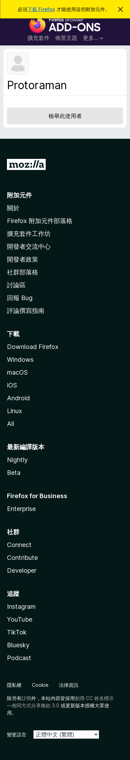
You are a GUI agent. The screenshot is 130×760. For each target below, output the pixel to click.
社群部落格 (22, 272)
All (10, 423)
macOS (17, 372)
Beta (13, 472)
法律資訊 (68, 685)
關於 (13, 208)
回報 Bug (20, 297)
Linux (14, 411)
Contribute (22, 557)
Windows (20, 359)
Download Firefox (33, 346)
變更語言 (16, 734)
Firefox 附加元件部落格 (39, 220)
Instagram (21, 606)
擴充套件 (38, 37)
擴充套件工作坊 (29, 233)
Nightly (17, 459)
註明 (26, 698)
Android (18, 398)
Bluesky (18, 645)
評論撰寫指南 (25, 310)
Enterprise (21, 508)
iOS (12, 385)
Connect (19, 544)
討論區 (16, 285)
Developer (21, 570)
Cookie (40, 685)
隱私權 (14, 685)
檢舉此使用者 (65, 115)
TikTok (17, 632)
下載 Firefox (41, 9)
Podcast (19, 657)
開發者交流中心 (29, 246)
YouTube (19, 619)
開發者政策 (22, 259)
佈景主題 (66, 37)
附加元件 (19, 195)
